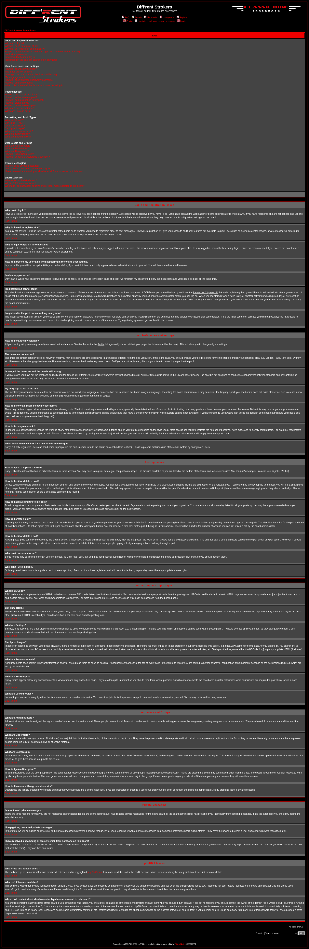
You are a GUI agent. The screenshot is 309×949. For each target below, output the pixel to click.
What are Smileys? (15, 125)
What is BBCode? (14, 120)
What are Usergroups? (17, 151)
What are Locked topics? (18, 136)
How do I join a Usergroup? (19, 154)
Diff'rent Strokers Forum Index (20, 30)
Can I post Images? (15, 128)
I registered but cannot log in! (20, 57)
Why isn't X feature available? (20, 183)
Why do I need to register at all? (21, 46)
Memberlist (151, 17)
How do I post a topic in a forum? (22, 94)
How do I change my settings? (21, 69)
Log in (181, 21)
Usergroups (167, 17)
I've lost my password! (16, 54)
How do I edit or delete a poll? (20, 105)
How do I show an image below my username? (29, 80)
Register (182, 17)
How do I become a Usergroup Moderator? (27, 156)
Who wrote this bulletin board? (21, 180)
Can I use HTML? (14, 123)
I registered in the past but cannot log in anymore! (31, 59)
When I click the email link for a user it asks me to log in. (34, 85)
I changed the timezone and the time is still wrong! (31, 74)
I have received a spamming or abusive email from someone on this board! (44, 171)
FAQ (125, 17)
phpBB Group (94, 872)
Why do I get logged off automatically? (25, 48)
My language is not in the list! (20, 77)
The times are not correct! (18, 71)
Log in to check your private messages (155, 21)
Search (137, 17)
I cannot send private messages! (22, 165)
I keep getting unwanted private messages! (27, 168)
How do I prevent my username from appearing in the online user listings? (43, 51)
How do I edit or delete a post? (21, 97)
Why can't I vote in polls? (18, 111)
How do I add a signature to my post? (24, 100)
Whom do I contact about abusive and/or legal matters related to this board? (45, 186)
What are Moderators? (16, 148)
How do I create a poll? (17, 102)
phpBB (124, 944)
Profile (127, 21)
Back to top (11, 221)
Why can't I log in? (14, 43)
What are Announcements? (19, 131)
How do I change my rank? (19, 82)
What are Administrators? (18, 145)
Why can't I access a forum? (19, 108)
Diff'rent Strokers (180, 944)
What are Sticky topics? (17, 134)
